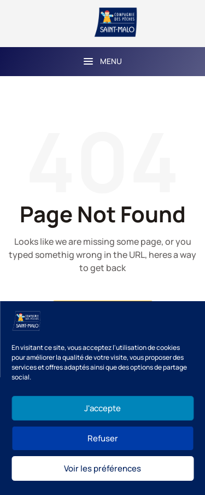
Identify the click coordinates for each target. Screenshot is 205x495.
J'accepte (102, 408)
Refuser (102, 438)
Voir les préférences (102, 468)
